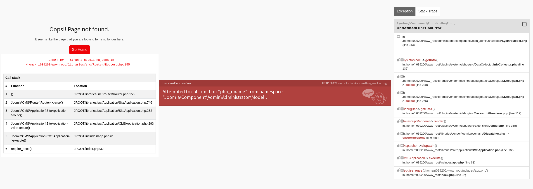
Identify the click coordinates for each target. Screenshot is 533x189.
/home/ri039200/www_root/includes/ (434, 162)
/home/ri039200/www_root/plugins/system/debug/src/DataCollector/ (461, 64)
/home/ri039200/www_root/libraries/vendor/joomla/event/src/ (455, 133)
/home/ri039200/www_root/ (430, 175)
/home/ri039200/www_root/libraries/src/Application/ (453, 150)
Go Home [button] (79, 49)
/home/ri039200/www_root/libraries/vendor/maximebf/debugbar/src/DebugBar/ (464, 80)
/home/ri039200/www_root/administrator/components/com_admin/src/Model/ (465, 40)
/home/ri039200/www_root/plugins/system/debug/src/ (457, 113)
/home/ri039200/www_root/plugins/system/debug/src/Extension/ (455, 125)
